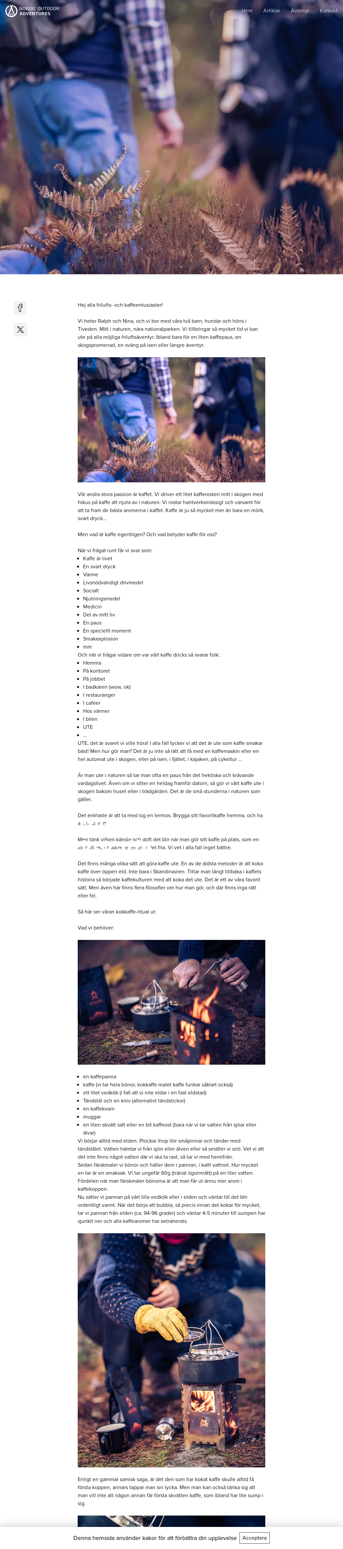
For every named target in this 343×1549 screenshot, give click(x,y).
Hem (247, 10)
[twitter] (20, 329)
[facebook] (20, 308)
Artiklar (271, 10)
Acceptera (255, 1538)
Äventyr (300, 10)
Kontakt (329, 10)
